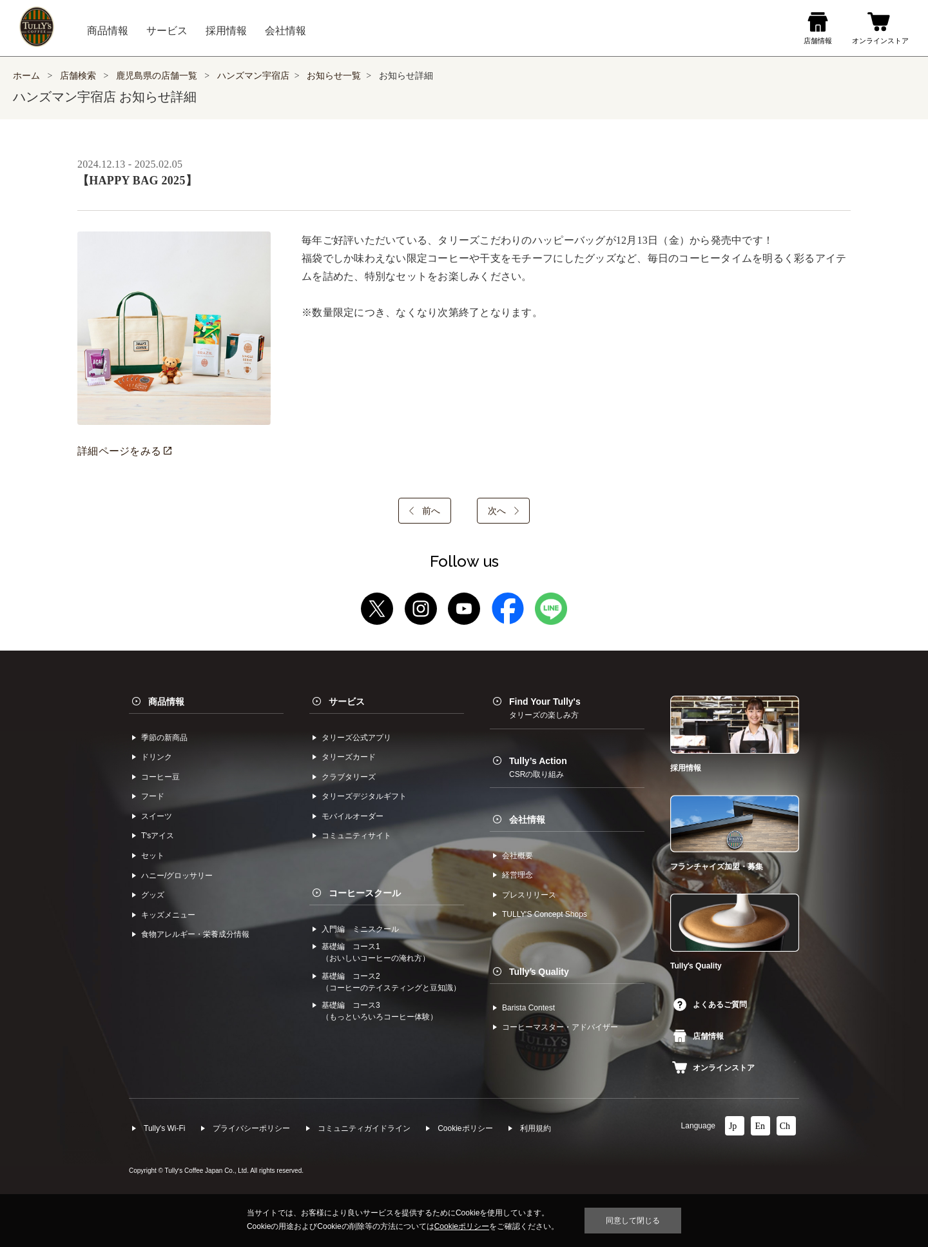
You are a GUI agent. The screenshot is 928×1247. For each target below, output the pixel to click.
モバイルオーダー (352, 816)
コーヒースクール (365, 893)
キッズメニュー (168, 914)
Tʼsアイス (157, 835)
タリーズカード (349, 756)
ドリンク (156, 756)
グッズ (152, 894)
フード (152, 796)
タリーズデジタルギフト (364, 796)
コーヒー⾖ (160, 776)
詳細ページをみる (124, 451)
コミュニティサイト (356, 835)
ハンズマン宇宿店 (253, 76)
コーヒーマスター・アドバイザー (560, 1027)
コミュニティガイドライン (364, 1128)
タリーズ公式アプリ (356, 737)
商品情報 (166, 701)
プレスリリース (529, 894)
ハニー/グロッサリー (177, 875)
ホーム (26, 76)
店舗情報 (698, 1036)
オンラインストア (713, 1067)
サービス (347, 701)
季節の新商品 (164, 737)
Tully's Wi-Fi (165, 1128)
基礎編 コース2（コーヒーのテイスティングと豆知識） (391, 982)
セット (152, 855)
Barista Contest (528, 1007)
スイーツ (156, 816)
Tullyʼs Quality (539, 972)
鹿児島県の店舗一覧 (158, 76)
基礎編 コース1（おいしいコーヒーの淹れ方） (376, 952)
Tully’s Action (538, 767)
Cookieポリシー (465, 1128)
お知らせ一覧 (334, 76)
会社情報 (527, 819)
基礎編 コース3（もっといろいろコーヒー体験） (380, 1011)
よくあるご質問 (710, 1004)
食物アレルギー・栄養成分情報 (195, 934)
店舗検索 (78, 76)
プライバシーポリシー (251, 1128)
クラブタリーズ (349, 776)
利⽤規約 (535, 1128)
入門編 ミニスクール (360, 929)
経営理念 (517, 874)
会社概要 (517, 855)
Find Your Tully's (545, 708)
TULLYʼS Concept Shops (544, 914)
